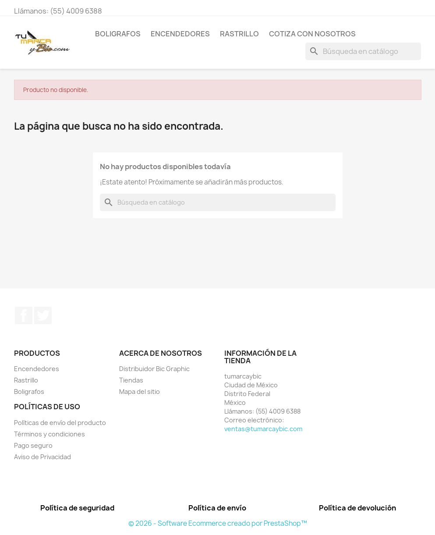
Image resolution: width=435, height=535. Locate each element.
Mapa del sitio (139, 391)
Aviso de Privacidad (42, 457)
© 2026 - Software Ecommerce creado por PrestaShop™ (217, 523)
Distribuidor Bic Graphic (154, 369)
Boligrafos (118, 34)
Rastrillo (239, 34)
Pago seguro (33, 445)
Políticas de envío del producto (60, 422)
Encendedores (180, 34)
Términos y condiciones (49, 434)
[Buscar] (363, 51)
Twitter (43, 315)
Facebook (23, 315)
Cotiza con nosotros (312, 34)
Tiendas (131, 380)
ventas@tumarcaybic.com (263, 429)
